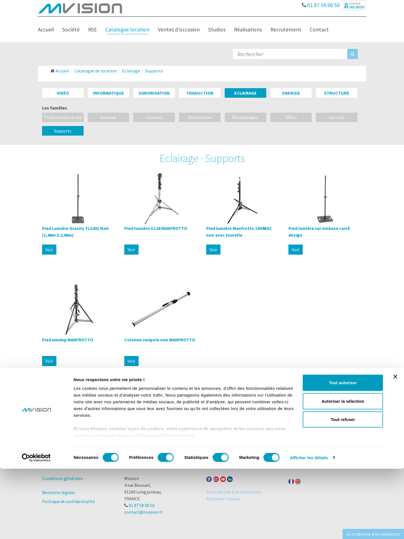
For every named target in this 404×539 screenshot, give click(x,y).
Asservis (108, 117)
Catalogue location (127, 29)
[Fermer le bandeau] (395, 447)
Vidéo (63, 93)
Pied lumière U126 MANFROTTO (155, 228)
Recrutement (285, 29)
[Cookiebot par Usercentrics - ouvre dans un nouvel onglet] (36, 528)
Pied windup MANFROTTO (67, 339)
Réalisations (248, 29)
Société (71, 29)
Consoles (154, 117)
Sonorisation (154, 93)
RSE (92, 29)
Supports (63, 131)
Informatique (108, 93)
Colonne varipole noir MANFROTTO (159, 339)
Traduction (200, 93)
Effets (291, 117)
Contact (319, 29)
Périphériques (245, 117)
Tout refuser (343, 490)
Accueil (46, 29)
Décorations (200, 117)
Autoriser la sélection (343, 471)
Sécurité (337, 117)
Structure (336, 93)
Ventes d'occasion (179, 29)
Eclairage (245, 93)
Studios (217, 29)
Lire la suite (202, 418)
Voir (49, 249)
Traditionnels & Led (62, 117)
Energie (291, 93)
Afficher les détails (309, 528)
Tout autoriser (343, 453)
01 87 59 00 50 (322, 4)
